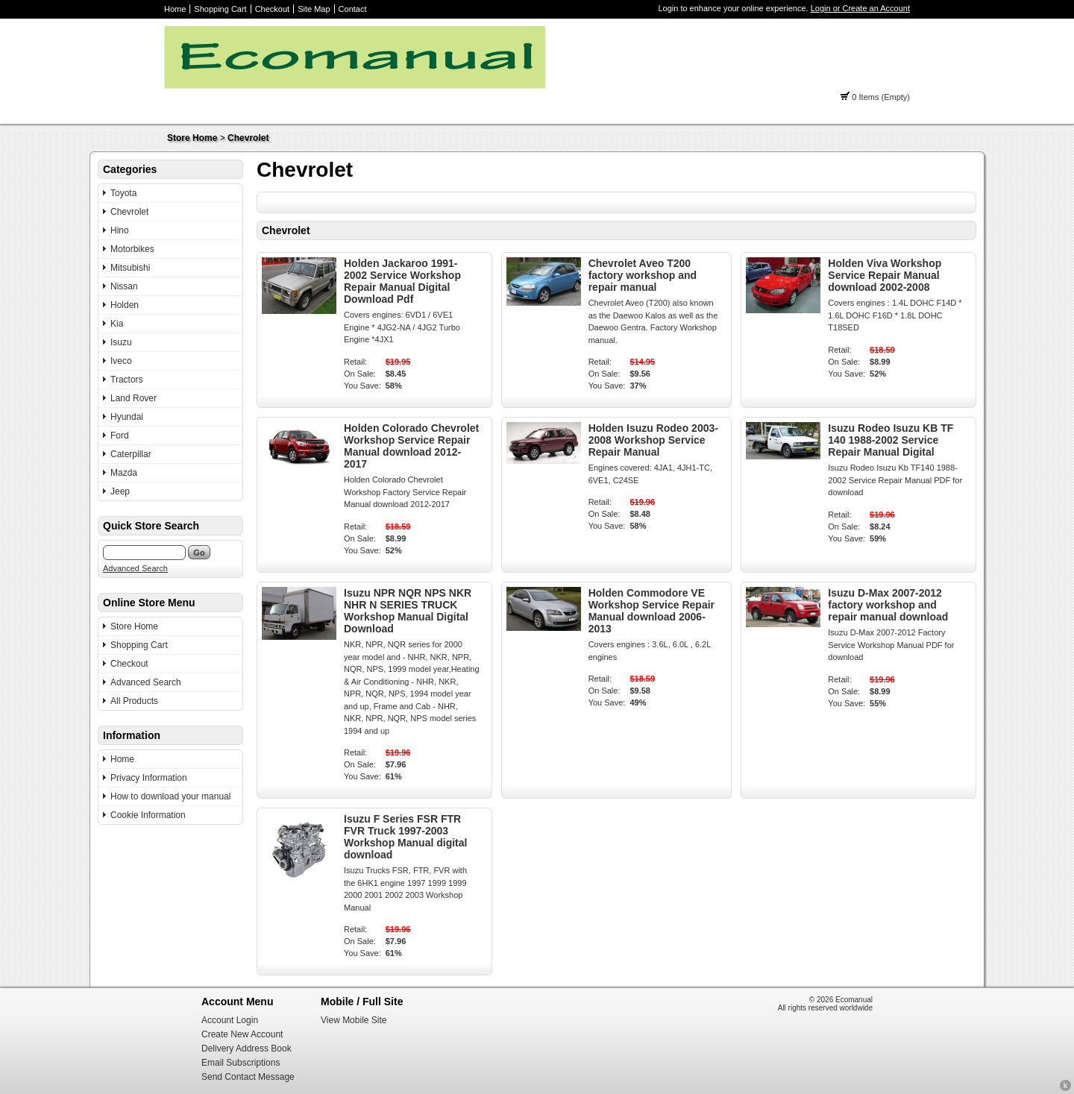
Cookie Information (148, 815)
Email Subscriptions (240, 1062)
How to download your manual (170, 796)
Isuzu (121, 342)
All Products (134, 701)
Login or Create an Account (860, 8)
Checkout (272, 8)
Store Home (192, 138)
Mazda (123, 473)
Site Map (314, 8)
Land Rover (133, 398)
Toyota (123, 193)
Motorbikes (132, 249)
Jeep (120, 491)
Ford (119, 435)
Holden (124, 305)
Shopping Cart (220, 8)
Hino (119, 230)
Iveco (121, 361)
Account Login (229, 1020)
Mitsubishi (130, 268)
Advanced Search (135, 568)
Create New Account (242, 1034)
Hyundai (126, 417)
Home (175, 8)
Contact (353, 8)
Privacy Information (148, 778)
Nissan (124, 286)
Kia (116, 323)
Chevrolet (247, 138)
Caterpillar (130, 454)
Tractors (126, 379)
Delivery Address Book (246, 1048)
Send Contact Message (248, 1077)
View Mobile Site (354, 1020)
